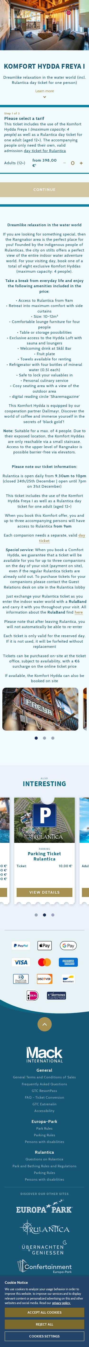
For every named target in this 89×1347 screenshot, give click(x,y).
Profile (53, 12)
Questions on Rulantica (44, 1159)
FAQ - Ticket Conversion (44, 1097)
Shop (68, 12)
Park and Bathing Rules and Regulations (45, 1166)
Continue (44, 189)
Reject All (44, 1324)
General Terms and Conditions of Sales (44, 1077)
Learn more (44, 91)
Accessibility (44, 1111)
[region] (44, 1311)
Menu (82, 12)
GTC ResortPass (44, 1091)
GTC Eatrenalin (45, 1104)
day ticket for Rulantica (45, 151)
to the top (44, 1024)
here (79, 612)
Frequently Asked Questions (44, 1084)
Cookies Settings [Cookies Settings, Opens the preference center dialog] (44, 1336)
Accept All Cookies (44, 1312)
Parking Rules (44, 1135)
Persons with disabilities (44, 1142)
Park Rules (44, 1128)
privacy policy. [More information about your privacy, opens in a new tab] (61, 1303)
